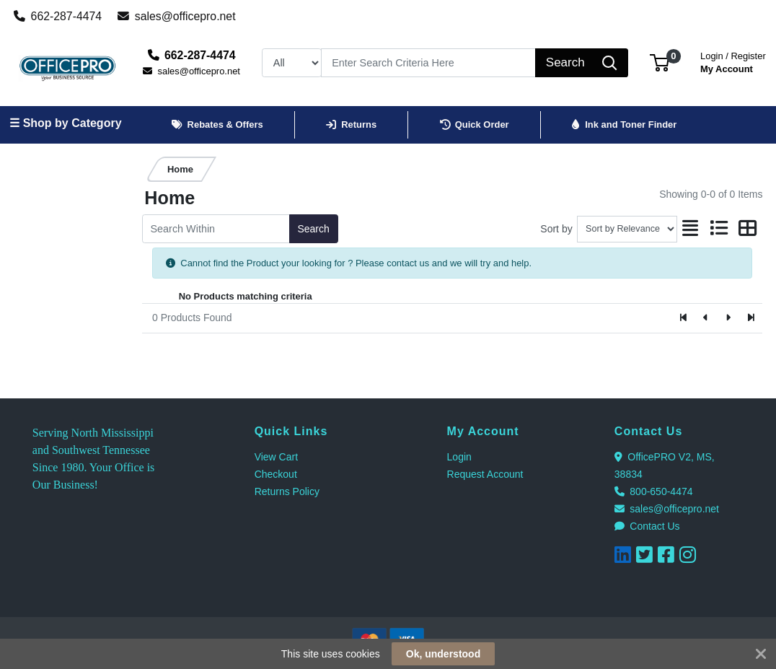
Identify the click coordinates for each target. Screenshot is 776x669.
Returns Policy (287, 491)
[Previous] (706, 318)
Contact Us (647, 526)
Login (459, 457)
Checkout (276, 474)
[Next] (728, 318)
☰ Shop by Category (65, 123)
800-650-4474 (653, 491)
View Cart (276, 457)
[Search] (429, 62)
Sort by (556, 229)
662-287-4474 (58, 16)
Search (313, 229)
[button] (659, 62)
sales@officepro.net (177, 16)
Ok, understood (443, 654)
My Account (733, 61)
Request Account (485, 474)
